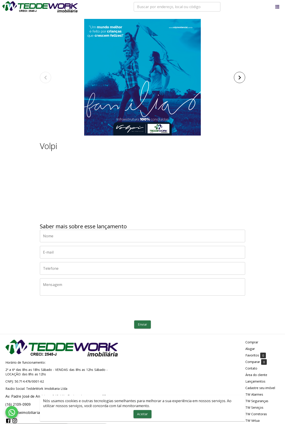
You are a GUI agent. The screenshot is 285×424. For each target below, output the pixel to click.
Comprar (251, 342)
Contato (251, 368)
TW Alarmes (254, 394)
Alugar (250, 349)
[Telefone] (142, 268)
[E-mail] (142, 252)
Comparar (256, 362)
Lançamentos (255, 381)
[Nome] (142, 236)
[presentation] (142, 308)
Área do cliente (256, 375)
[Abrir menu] (277, 6)
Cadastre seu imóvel (260, 388)
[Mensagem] (142, 286)
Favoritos (255, 355)
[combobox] (177, 6)
